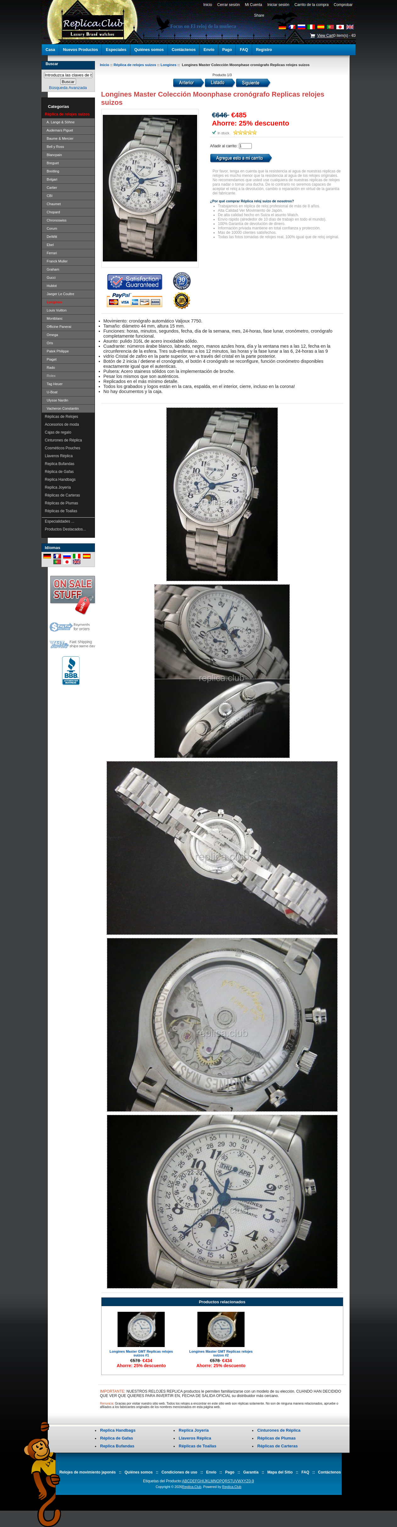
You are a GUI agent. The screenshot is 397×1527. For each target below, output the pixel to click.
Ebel (49, 245)
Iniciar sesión (278, 5)
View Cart (325, 35)
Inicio (207, 5)
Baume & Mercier (59, 138)
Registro (264, 50)
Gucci (50, 277)
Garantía (251, 1472)
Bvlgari (51, 179)
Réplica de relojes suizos (134, 65)
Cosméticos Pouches (62, 448)
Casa (50, 50)
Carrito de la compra (311, 5)
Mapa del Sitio (280, 1472)
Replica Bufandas (59, 464)
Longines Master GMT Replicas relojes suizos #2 (221, 1353)
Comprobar (343, 5)
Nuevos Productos (80, 50)
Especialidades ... (59, 521)
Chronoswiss (56, 220)
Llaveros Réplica (59, 456)
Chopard (52, 212)
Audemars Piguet (59, 130)
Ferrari (51, 253)
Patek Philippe (57, 351)
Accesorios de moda (62, 424)
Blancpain (53, 155)
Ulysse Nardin (57, 400)
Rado (50, 367)
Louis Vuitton (56, 310)
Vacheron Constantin (62, 408)
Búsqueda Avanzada (68, 87)
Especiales (116, 50)
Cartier (51, 187)
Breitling (52, 171)
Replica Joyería (58, 487)
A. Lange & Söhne (60, 122)
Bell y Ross (54, 147)
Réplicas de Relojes (61, 416)
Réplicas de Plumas (61, 503)
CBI (48, 196)
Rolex (50, 376)
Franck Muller (56, 261)
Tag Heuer (54, 384)
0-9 (251, 1481)
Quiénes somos (149, 50)
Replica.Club (191, 1487)
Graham (52, 269)
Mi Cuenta (253, 5)
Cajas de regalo (58, 432)
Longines (169, 65)
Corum (51, 228)
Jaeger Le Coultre (59, 294)
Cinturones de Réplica (63, 440)
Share (259, 15)
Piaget (51, 359)
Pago (227, 50)
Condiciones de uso (179, 1472)
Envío (209, 50)
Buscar (52, 64)
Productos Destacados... (65, 529)
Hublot (51, 286)
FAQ (244, 50)
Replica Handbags (60, 479)
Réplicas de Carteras (62, 495)
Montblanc (54, 318)
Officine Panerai (58, 326)
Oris (49, 343)
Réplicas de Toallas (61, 511)
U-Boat (51, 392)
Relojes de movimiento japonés (87, 1472)
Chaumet (53, 204)
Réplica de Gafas (59, 471)
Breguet (52, 163)
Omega (51, 335)
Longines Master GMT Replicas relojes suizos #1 (141, 1353)
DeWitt (51, 237)
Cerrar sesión (228, 5)
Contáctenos (184, 50)
